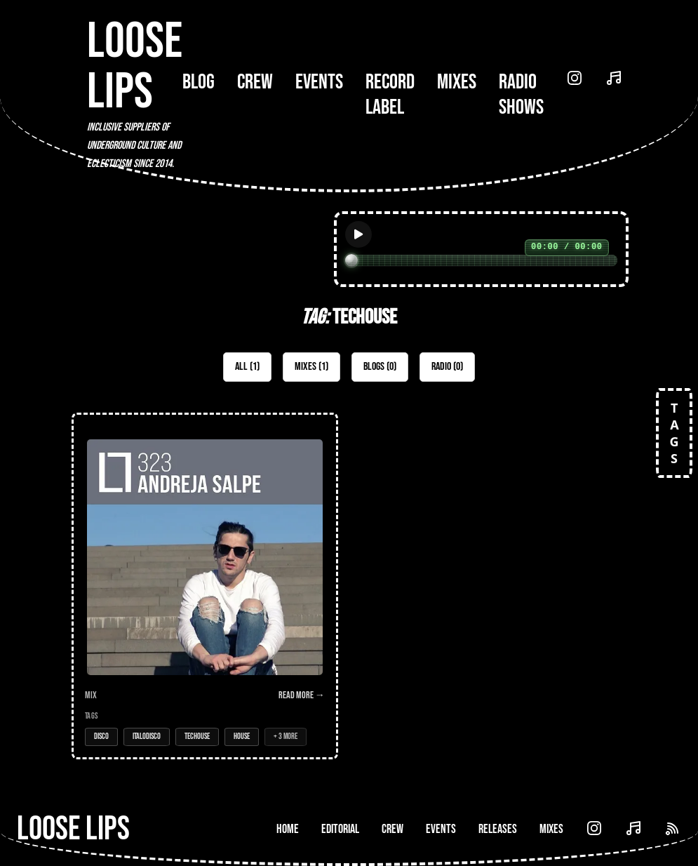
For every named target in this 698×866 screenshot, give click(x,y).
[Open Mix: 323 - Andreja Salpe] (205, 586)
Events (319, 82)
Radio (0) (447, 366)
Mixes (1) (311, 366)
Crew (255, 82)
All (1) (247, 366)
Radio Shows (521, 94)
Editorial (340, 829)
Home (287, 829)
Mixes (456, 82)
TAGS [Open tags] (674, 433)
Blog (198, 82)
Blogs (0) (379, 366)
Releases (497, 829)
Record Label (390, 94)
